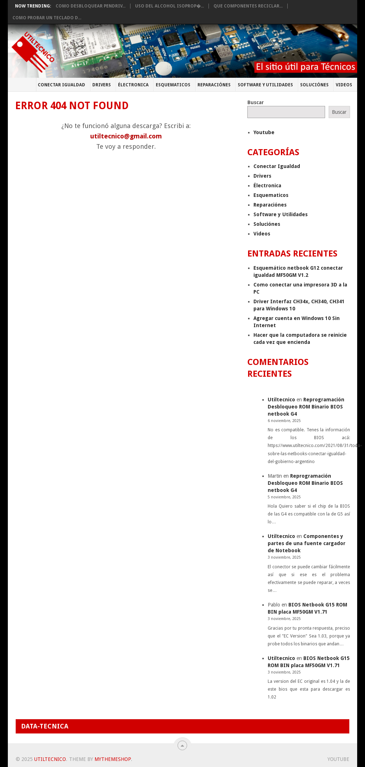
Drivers (101, 84)
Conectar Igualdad (61, 84)
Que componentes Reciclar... (248, 6)
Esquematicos (173, 84)
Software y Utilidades (265, 84)
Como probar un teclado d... (46, 17)
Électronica (133, 84)
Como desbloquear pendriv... (90, 6)
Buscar (255, 102)
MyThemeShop (112, 759)
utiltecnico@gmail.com (126, 136)
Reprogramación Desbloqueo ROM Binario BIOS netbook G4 (306, 407)
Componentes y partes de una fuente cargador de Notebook (306, 543)
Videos (344, 84)
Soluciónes (314, 84)
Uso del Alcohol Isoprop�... (169, 6)
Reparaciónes (214, 84)
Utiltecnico (281, 399)
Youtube (263, 132)
